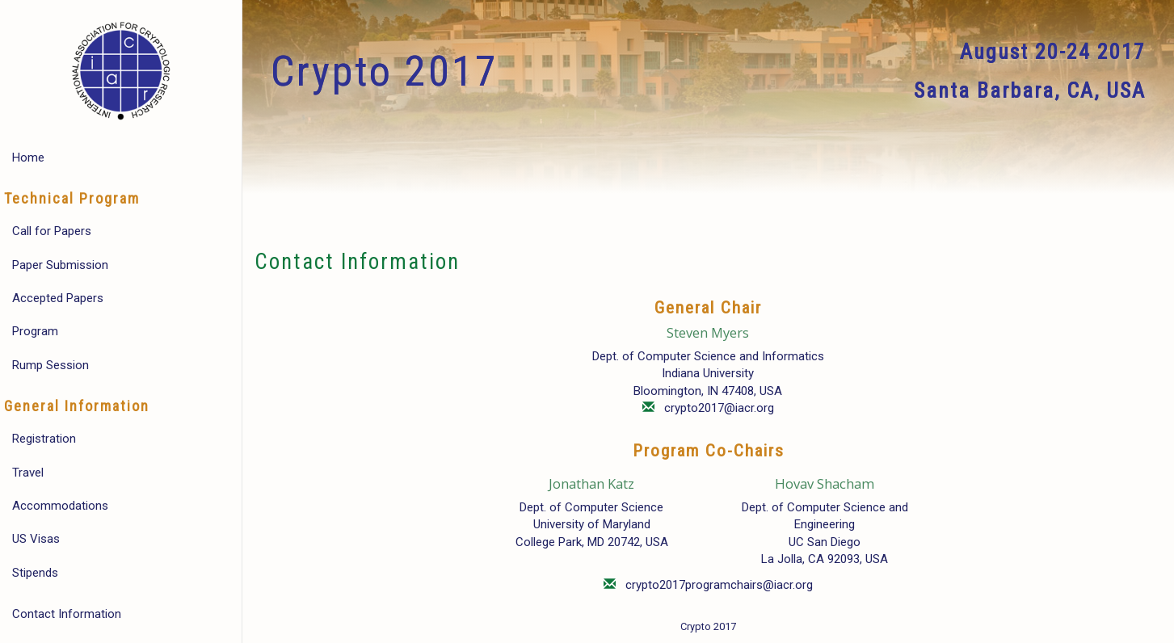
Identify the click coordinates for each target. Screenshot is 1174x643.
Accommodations (60, 505)
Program (35, 331)
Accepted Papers (57, 298)
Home (28, 157)
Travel (28, 472)
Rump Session (50, 365)
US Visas (36, 539)
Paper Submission (60, 265)
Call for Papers (51, 231)
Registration (44, 438)
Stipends (35, 572)
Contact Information (66, 614)
